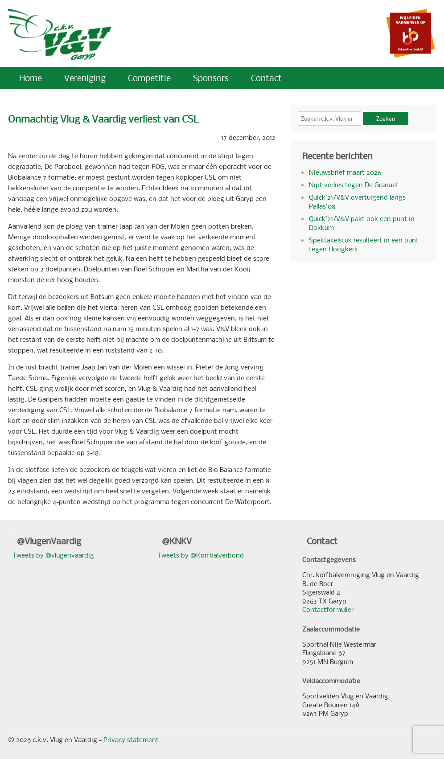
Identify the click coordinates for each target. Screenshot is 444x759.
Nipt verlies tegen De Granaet (354, 184)
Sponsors (211, 78)
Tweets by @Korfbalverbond (200, 554)
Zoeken (385, 119)
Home (30, 78)
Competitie (149, 78)
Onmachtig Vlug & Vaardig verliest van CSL (103, 119)
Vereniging (85, 78)
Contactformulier (328, 609)
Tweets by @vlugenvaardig (53, 554)
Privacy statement (131, 739)
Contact (266, 78)
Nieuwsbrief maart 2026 (345, 172)
